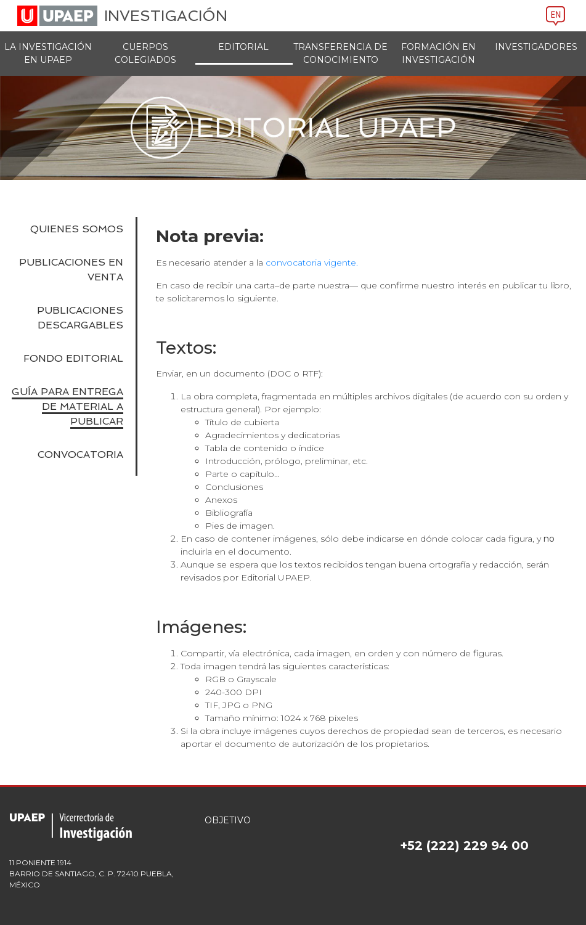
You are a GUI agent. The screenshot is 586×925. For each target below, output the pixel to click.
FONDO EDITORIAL (73, 358)
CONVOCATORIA (80, 454)
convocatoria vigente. (312, 262)
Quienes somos (76, 229)
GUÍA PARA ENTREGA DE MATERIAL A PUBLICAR (67, 406)
